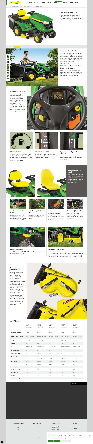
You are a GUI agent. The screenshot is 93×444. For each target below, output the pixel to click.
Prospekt (16, 47)
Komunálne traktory (56, 429)
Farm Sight (65, 2)
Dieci (18, 429)
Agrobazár (43, 2)
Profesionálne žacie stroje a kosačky (56, 426)
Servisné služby (57, 2)
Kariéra (71, 2)
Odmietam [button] (57, 441)
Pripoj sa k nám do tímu (75, 430)
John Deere (18, 426)
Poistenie (49, 2)
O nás (30, 2)
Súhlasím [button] (51, 441)
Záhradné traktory (28, 6)
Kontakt (77, 2)
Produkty (36, 2)
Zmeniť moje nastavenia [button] (65, 441)
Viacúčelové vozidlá (56, 427)
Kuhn (18, 427)
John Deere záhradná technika (17, 6)
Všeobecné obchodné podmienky (75, 426)
